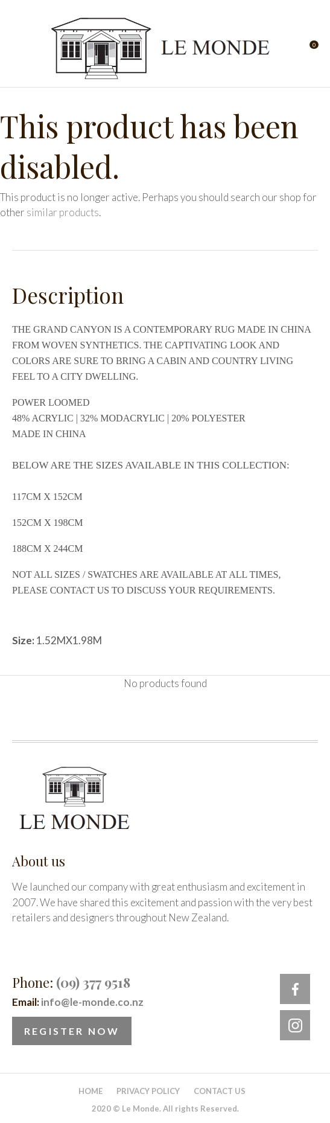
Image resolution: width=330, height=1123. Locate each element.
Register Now (71, 1031)
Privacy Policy (148, 1091)
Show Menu (19, 48)
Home (90, 1091)
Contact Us (220, 1091)
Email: (78, 1002)
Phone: (71, 982)
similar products (63, 212)
